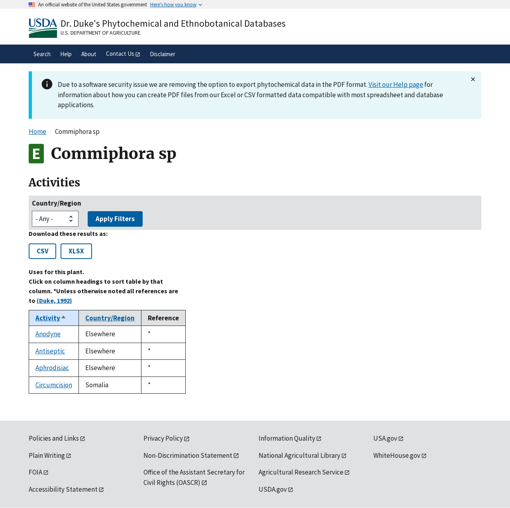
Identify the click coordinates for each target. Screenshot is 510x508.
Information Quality (287, 438)
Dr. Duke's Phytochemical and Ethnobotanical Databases (173, 23)
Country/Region (56, 203)
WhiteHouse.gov (396, 455)
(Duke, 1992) (54, 300)
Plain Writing (47, 455)
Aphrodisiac (52, 367)
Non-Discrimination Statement (187, 455)
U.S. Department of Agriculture (101, 32)
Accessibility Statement (63, 489)
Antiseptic (50, 351)
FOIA (35, 472)
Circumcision (53, 385)
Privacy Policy (163, 438)
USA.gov (385, 438)
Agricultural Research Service (301, 472)
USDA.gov (273, 489)
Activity (51, 318)
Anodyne (48, 334)
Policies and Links (54, 438)
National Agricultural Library (299, 455)
